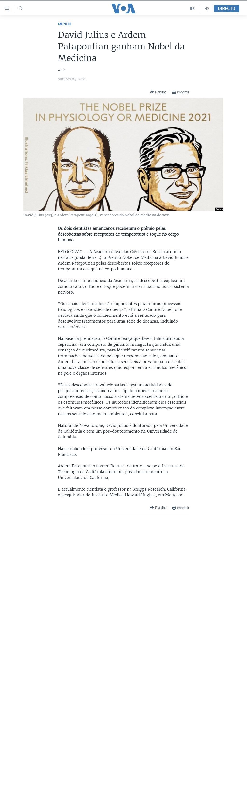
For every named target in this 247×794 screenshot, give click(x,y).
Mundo (64, 24)
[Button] (158, 92)
